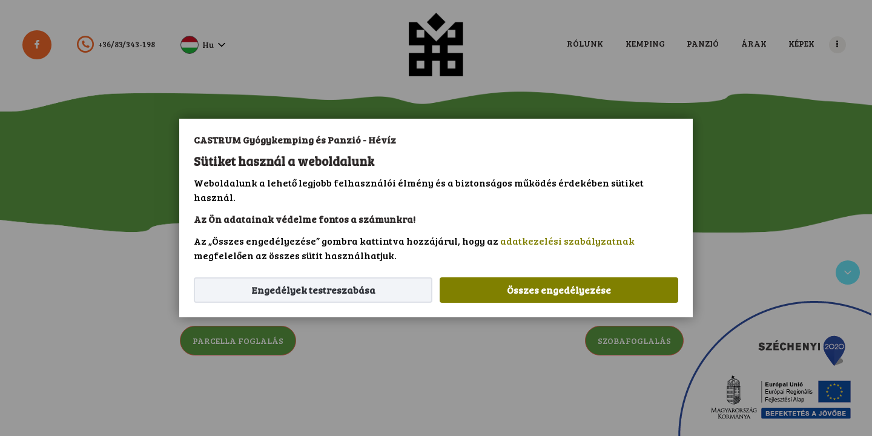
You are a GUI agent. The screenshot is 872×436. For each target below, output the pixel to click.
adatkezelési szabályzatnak (567, 240)
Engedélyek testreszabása (313, 289)
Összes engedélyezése (559, 289)
